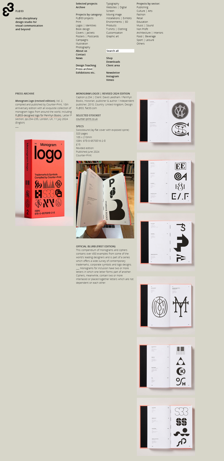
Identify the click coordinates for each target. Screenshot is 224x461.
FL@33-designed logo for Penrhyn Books (38, 115)
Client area (113, 65)
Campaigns (82, 40)
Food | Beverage (146, 36)
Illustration (82, 43)
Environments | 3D (117, 21)
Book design (83, 29)
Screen (110, 11)
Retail (140, 18)
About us (81, 51)
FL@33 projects (85, 18)
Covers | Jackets (85, 32)
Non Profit (142, 29)
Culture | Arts (144, 11)
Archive (80, 7)
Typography (112, 3)
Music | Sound (145, 25)
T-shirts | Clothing (116, 29)
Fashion (141, 14)
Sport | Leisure (145, 40)
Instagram (112, 76)
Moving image (114, 14)
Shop (109, 58)
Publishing (142, 7)
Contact (81, 54)
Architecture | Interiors (150, 32)
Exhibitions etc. (85, 72)
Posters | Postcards (87, 36)
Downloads (113, 61)
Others (141, 43)
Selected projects (86, 3)
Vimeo (110, 80)
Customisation (114, 32)
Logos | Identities (86, 25)
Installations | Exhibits (119, 18)
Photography (83, 47)
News (79, 58)
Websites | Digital (116, 7)
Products (111, 25)
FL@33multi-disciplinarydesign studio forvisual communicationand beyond (29, 20)
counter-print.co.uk (87, 119)
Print (78, 21)
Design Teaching (86, 65)
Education (142, 21)
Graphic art (112, 36)
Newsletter (113, 72)
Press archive (84, 69)
